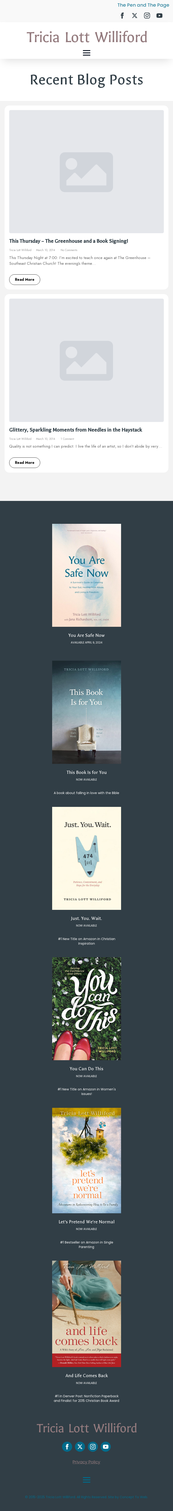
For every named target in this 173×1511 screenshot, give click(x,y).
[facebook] (122, 15)
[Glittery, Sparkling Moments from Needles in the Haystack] (86, 360)
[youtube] (159, 15)
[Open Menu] (86, 53)
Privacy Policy (86, 1462)
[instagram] (147, 15)
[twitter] (134, 15)
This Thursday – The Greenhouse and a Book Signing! (68, 241)
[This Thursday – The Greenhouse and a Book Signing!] (86, 171)
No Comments (69, 250)
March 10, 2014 (46, 250)
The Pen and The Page (143, 5)
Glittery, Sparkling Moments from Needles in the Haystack (75, 430)
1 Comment (67, 439)
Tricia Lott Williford (20, 250)
